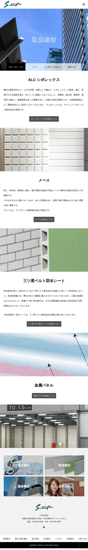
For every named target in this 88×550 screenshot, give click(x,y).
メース (34, 67)
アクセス (58, 539)
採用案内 (70, 539)
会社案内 (46, 539)
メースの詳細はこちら (44, 219)
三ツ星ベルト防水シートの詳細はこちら (44, 324)
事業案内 (6, 539)
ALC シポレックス (16, 67)
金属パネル (72, 67)
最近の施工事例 (21, 539)
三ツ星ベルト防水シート (53, 68)
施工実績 (35, 539)
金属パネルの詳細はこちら (44, 396)
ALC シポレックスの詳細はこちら (44, 119)
